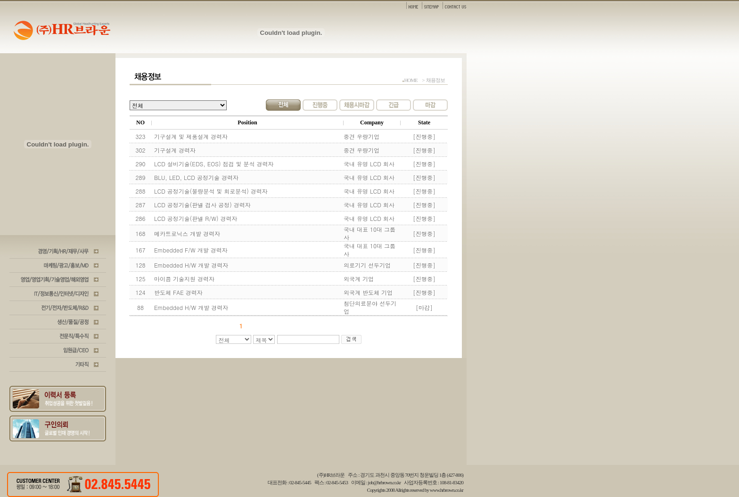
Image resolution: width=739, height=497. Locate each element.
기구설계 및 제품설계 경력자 (191, 136)
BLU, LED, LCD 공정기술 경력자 (196, 177)
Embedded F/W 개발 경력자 (191, 250)
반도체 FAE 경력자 (178, 292)
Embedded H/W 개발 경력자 (191, 265)
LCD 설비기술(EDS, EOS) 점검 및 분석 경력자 (214, 164)
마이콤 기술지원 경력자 (184, 279)
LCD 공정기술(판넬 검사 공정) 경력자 (202, 205)
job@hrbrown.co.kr (384, 482)
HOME (410, 80)
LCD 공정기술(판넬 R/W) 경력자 (196, 218)
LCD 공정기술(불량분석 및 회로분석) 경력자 (211, 191)
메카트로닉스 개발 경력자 (187, 233)
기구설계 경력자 (175, 150)
